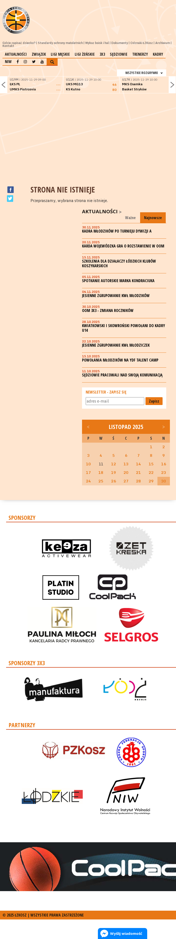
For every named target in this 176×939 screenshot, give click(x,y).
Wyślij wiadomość (126, 933)
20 (126, 472)
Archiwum (162, 43)
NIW (8, 61)
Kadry (158, 54)
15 (151, 464)
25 (100, 481)
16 (163, 464)
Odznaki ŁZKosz (141, 43)
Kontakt (8, 45)
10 (88, 464)
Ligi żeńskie (85, 54)
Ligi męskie (60, 54)
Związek (39, 54)
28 (138, 481)
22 (151, 472)
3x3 (102, 54)
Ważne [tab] (130, 217)
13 (126, 464)
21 (138, 472)
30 (163, 481)
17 (88, 472)
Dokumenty (119, 43)
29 (151, 481)
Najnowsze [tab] (153, 217)
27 (126, 481)
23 (163, 472)
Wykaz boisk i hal (97, 43)
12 (113, 464)
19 (113, 472)
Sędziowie (118, 54)
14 (138, 464)
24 (88, 481)
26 (113, 481)
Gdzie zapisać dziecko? (18, 43)
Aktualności (16, 54)
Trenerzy (140, 54)
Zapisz (154, 401)
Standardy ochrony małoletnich (60, 43)
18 (100, 472)
